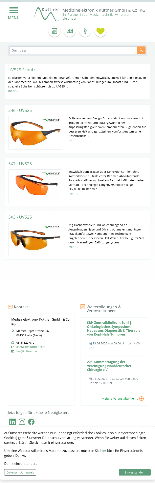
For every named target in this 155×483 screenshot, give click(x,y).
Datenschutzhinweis (20, 472)
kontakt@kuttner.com (30, 346)
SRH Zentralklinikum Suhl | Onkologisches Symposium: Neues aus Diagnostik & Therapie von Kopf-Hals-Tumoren (113, 328)
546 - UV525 (20, 110)
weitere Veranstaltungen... (120, 398)
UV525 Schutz (21, 70)
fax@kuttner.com (27, 351)
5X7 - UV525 (20, 163)
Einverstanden (135, 472)
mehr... (13, 91)
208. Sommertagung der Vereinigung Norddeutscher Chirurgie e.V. (109, 366)
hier (103, 450)
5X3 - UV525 (20, 217)
